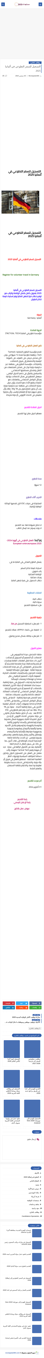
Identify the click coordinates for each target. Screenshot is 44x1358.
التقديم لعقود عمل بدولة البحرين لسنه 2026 (17, 1254)
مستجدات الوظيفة (33, 1200)
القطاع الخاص (34, 1181)
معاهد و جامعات (34, 1204)
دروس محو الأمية (33, 1189)
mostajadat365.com (12, 1353)
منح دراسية (35, 1208)
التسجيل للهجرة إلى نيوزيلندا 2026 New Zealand (33, 1121)
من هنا (14, 624)
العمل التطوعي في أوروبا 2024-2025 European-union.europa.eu (24, 541)
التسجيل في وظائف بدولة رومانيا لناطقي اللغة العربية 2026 (13, 1091)
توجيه (37, 1185)
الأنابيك (36, 1173)
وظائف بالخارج (35, 63)
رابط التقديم (22, 799)
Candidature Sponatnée (30, 1216)
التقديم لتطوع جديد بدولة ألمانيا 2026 (19, 1266)
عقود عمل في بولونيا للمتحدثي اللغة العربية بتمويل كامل (12, 1121)
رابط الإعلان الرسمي (22, 802)
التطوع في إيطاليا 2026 (31, 1177)
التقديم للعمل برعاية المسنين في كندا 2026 (17, 1290)
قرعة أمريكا (35, 1196)
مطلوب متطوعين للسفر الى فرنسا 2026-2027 (34, 1061)
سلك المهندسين (34, 1193)
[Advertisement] (22, 35)
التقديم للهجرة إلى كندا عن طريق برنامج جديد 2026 (32, 1091)
